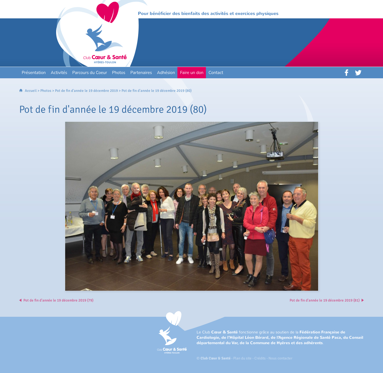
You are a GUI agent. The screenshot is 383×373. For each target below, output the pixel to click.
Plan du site (242, 358)
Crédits (260, 358)
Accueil (31, 90)
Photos (45, 90)
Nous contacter (280, 358)
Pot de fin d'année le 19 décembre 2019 (86, 90)
